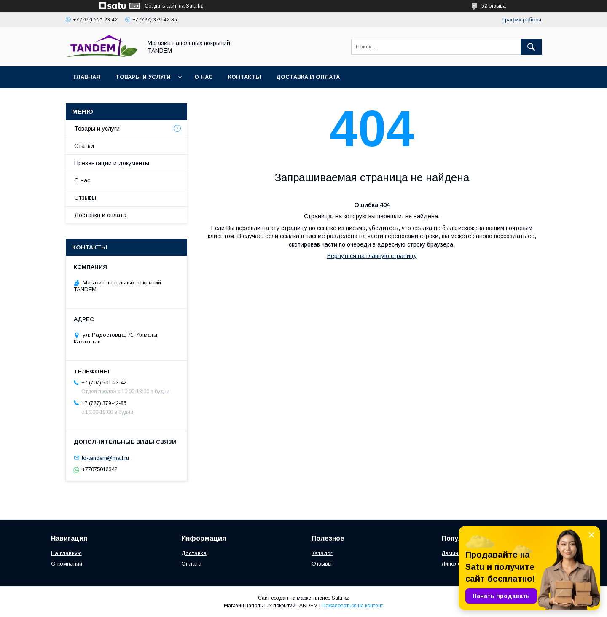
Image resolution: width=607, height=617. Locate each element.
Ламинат (453, 553)
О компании (66, 564)
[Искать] (531, 47)
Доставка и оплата (308, 77)
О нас (203, 77)
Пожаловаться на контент (352, 606)
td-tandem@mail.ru (105, 457)
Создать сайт (161, 6)
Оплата (191, 564)
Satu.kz (340, 598)
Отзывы (85, 197)
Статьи (84, 145)
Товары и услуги (143, 77)
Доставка (194, 553)
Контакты (244, 77)
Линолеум (454, 564)
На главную (66, 553)
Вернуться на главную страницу (372, 255)
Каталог (322, 553)
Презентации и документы (111, 163)
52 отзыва (493, 6)
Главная (86, 77)
